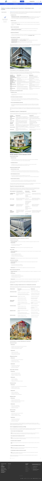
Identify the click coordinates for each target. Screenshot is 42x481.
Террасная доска (3, 468)
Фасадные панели (12, 11)
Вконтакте (20, 476)
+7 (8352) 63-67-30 (31, 1)
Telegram (22, 476)
